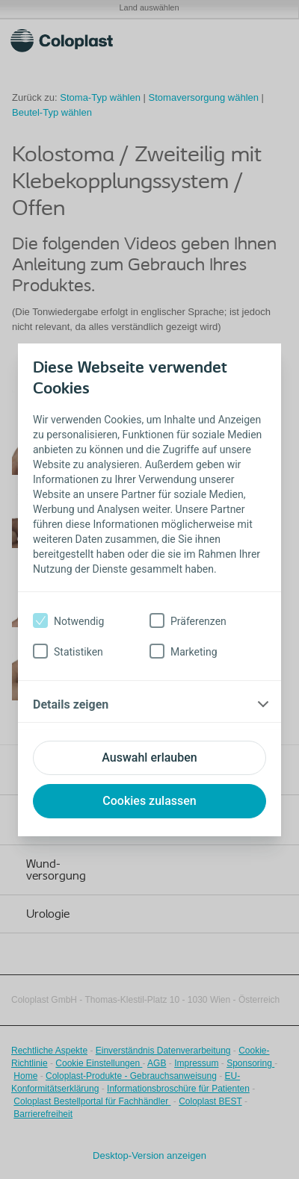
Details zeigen (70, 704)
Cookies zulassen (149, 801)
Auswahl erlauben (149, 757)
